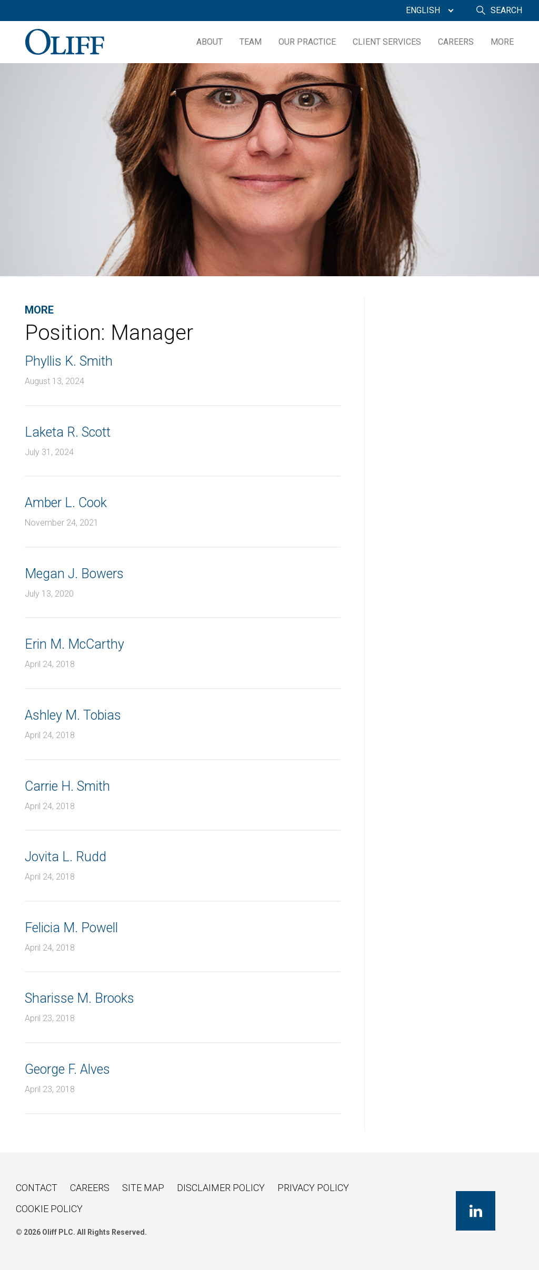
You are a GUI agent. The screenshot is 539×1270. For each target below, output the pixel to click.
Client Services (387, 42)
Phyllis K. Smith (69, 361)
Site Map (143, 1187)
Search (506, 10)
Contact (36, 1187)
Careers (456, 42)
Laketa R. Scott (68, 432)
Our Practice (307, 42)
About (209, 42)
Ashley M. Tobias (73, 715)
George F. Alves (67, 1069)
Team (250, 42)
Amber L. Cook (66, 502)
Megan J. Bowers (74, 573)
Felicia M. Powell (71, 927)
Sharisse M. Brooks (79, 998)
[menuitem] (427, 10)
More (502, 42)
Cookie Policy (49, 1208)
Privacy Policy (313, 1187)
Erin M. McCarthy (74, 644)
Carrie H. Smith (67, 786)
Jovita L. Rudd (65, 856)
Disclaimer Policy (221, 1187)
